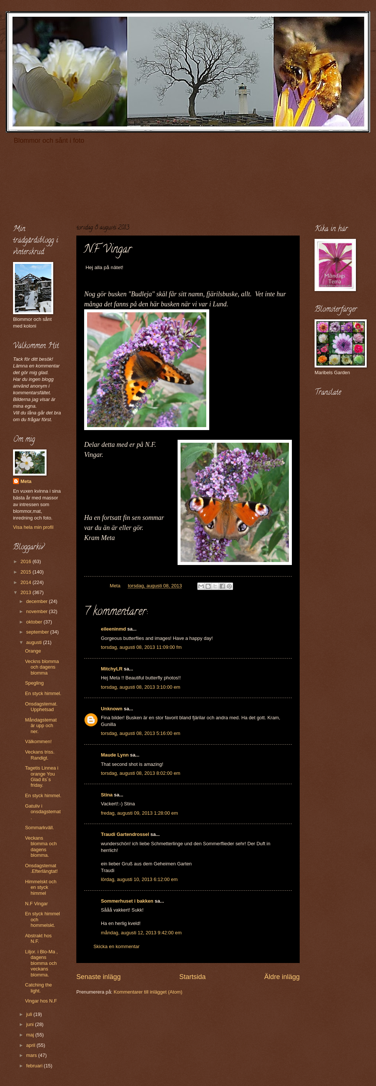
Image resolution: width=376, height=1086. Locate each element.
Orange (33, 651)
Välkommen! (38, 741)
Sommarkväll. (39, 827)
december (37, 601)
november (37, 611)
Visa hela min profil (33, 527)
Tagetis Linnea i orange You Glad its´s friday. (41, 776)
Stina (106, 795)
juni (30, 1024)
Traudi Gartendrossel (125, 834)
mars (32, 1055)
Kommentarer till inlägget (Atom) (148, 992)
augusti (34, 642)
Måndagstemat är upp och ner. (41, 725)
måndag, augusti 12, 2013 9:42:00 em (141, 932)
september (38, 632)
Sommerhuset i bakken (127, 901)
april (31, 1045)
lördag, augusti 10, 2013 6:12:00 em (139, 879)
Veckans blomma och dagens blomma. (41, 846)
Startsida (192, 977)
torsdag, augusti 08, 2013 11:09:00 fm (141, 647)
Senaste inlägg (98, 977)
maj (30, 1035)
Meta (25, 481)
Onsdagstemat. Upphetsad (41, 706)
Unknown (111, 708)
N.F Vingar (36, 903)
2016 (26, 561)
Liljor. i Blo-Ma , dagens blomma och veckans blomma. (41, 963)
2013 (26, 592)
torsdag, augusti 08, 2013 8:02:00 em (140, 773)
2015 (26, 572)
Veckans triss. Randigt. (39, 754)
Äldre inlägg (282, 977)
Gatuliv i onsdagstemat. (43, 811)
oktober (35, 622)
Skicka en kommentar (116, 946)
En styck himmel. (43, 693)
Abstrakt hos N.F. (38, 938)
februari (35, 1065)
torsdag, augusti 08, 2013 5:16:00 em (140, 733)
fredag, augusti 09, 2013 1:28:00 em (139, 813)
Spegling (34, 683)
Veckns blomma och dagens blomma (42, 667)
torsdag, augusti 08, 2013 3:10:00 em (140, 687)
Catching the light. (38, 987)
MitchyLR (111, 669)
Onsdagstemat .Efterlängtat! (41, 868)
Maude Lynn (115, 755)
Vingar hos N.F (41, 1001)
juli (29, 1014)
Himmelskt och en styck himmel (40, 887)
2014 (26, 582)
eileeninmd (113, 629)
